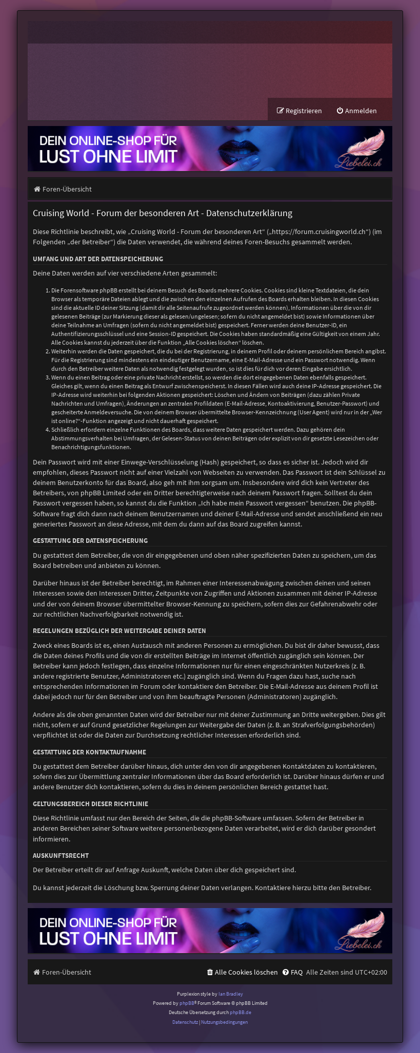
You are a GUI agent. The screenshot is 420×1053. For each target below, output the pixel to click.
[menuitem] (356, 111)
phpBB (186, 1003)
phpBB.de (240, 1012)
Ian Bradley (230, 994)
